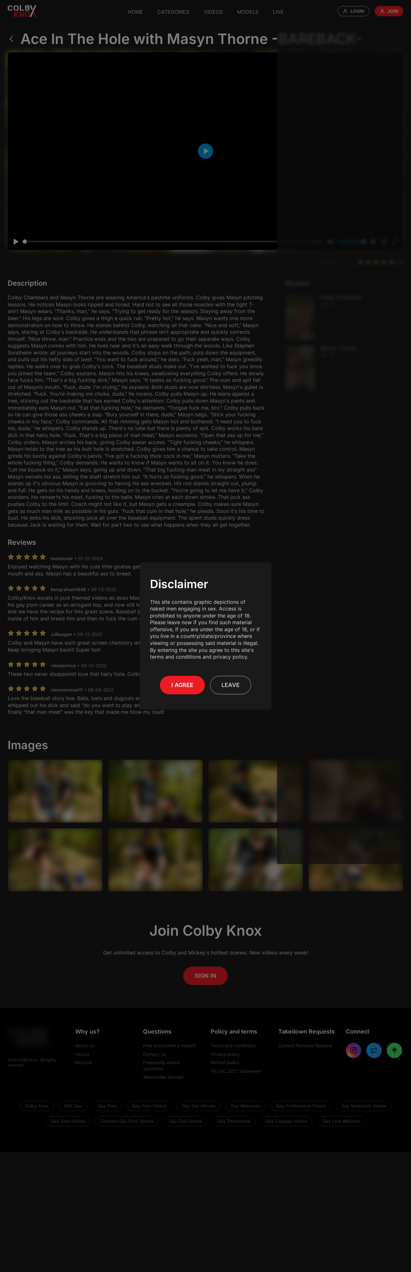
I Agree (182, 685)
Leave (230, 685)
